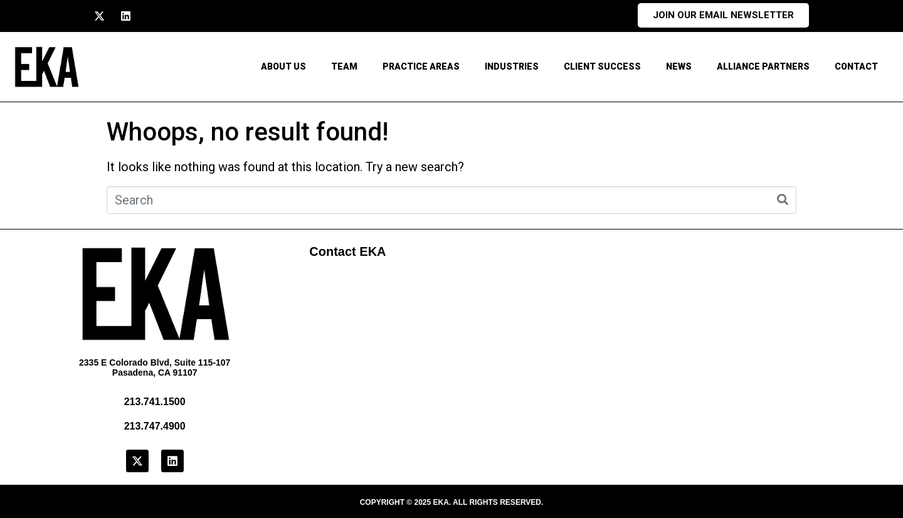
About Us (283, 66)
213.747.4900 (155, 426)
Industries (512, 66)
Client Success (602, 66)
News (679, 66)
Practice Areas (421, 66)
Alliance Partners (763, 66)
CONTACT (856, 66)
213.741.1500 (155, 401)
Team (344, 66)
